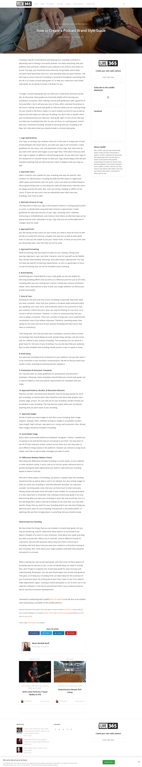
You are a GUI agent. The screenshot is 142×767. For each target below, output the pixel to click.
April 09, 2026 (27, 744)
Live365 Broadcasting (63, 613)
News (42, 4)
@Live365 (81, 613)
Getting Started (81, 24)
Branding (65, 24)
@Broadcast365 (26, 616)
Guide (72, 24)
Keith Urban (26, 686)
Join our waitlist (56, 599)
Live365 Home (90, 4)
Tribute (45, 686)
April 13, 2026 (27, 735)
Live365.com (68, 609)
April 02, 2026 (27, 753)
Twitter (46, 633)
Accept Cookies (108, 762)
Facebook (34, 633)
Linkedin (58, 633)
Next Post (70, 659)
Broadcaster (50, 4)
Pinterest (70, 633)
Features (68, 4)
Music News (37, 688)
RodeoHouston (63, 686)
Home (36, 4)
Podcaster (60, 4)
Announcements (78, 4)
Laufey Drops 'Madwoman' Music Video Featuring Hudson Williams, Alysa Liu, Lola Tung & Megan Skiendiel (37, 731)
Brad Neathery (32, 623)
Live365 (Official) (49, 613)
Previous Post (35, 659)
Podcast (58, 24)
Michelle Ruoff (43, 643)
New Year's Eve (36, 686)
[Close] (139, 762)
